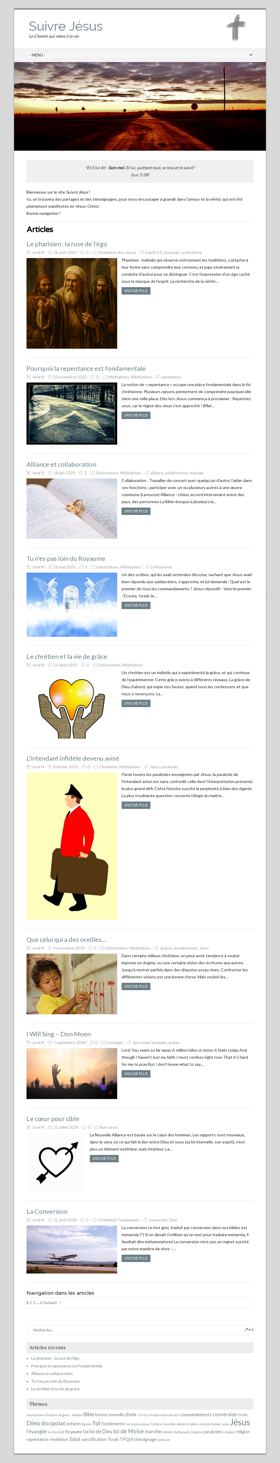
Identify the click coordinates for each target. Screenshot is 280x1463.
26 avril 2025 (65, 252)
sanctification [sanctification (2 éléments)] (94, 1439)
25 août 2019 (65, 665)
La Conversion (46, 1211)
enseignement (186, 948)
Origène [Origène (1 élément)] (196, 1432)
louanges (159, 1042)
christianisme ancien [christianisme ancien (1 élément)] (163, 1415)
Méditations (118, 377)
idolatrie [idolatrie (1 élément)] (183, 1424)
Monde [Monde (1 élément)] (167, 1432)
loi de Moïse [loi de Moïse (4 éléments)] (128, 1431)
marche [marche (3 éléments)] (153, 1431)
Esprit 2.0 (153, 252)
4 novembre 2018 (69, 948)
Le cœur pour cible (52, 1119)
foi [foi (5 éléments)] (96, 1423)
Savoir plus (136, 290)
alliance (156, 473)
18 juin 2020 (64, 473)
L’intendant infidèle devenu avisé (72, 758)
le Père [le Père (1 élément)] (53, 1432)
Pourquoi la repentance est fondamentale (86, 368)
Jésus (154, 766)
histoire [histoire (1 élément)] (156, 1424)
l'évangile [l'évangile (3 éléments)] (36, 1431)
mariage (196, 473)
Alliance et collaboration (61, 464)
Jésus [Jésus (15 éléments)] (240, 1422)
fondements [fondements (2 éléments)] (113, 1423)
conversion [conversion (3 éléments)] (225, 1414)
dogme (166, 948)
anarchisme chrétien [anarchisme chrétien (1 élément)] (42, 1415)
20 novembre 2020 (70, 377)
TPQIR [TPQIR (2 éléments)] (126, 1439)
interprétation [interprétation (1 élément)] (210, 1424)
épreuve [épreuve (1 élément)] (163, 1440)
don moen (141, 1042)
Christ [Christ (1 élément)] (142, 1415)
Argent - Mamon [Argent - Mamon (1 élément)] (71, 1415)
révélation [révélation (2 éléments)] (58, 1439)
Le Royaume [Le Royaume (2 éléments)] (71, 1431)
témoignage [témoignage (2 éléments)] (145, 1439)
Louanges (115, 1042)
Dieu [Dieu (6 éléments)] (33, 1423)
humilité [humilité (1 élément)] (169, 1424)
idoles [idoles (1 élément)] (194, 1424)
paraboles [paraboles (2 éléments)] (213, 1431)
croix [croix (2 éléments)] (242, 1414)
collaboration (176, 473)
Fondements (128, 1220)
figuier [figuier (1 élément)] (87, 1424)
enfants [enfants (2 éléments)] (73, 1423)
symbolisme (191, 252)
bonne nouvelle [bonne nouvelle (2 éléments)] (109, 1414)
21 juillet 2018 (65, 1127)
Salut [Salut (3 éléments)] (74, 1439)
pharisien (171, 252)
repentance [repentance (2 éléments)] (37, 1439)
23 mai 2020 (64, 567)
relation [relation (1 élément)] (229, 1432)
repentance (170, 377)
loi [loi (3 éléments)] (86, 1431)
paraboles (169, 766)
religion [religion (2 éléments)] (243, 1431)
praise (174, 1042)
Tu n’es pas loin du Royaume (65, 558)
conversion (158, 1220)
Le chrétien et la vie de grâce (66, 656)
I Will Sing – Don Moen (58, 1034)
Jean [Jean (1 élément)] (225, 1424)
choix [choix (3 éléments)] (131, 1414)
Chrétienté (107, 252)
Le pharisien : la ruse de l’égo (66, 244)
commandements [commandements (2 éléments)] (196, 1414)
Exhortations (107, 473)
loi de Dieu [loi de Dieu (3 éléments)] (101, 1431)
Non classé (127, 252)
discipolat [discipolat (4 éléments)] (53, 1423)
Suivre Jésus (66, 26)
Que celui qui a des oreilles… (66, 939)
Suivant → (52, 1302)
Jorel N (38, 252)
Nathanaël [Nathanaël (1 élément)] (181, 1432)
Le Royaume (161, 567)
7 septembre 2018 (69, 1042)
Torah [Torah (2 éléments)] (113, 1439)
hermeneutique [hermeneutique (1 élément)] (137, 1424)
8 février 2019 (65, 766)
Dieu (173, 1220)
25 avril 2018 (65, 1220)
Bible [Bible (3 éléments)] (89, 1414)
